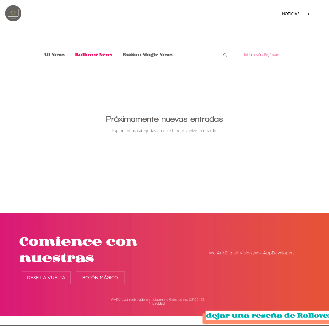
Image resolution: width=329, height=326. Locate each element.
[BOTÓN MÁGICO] (100, 277)
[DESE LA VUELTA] (46, 277)
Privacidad (157, 303)
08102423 (197, 299)
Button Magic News (148, 55)
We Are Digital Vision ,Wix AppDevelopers (252, 253)
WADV (116, 299)
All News (54, 55)
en (148, 299)
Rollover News (93, 55)
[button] (225, 55)
